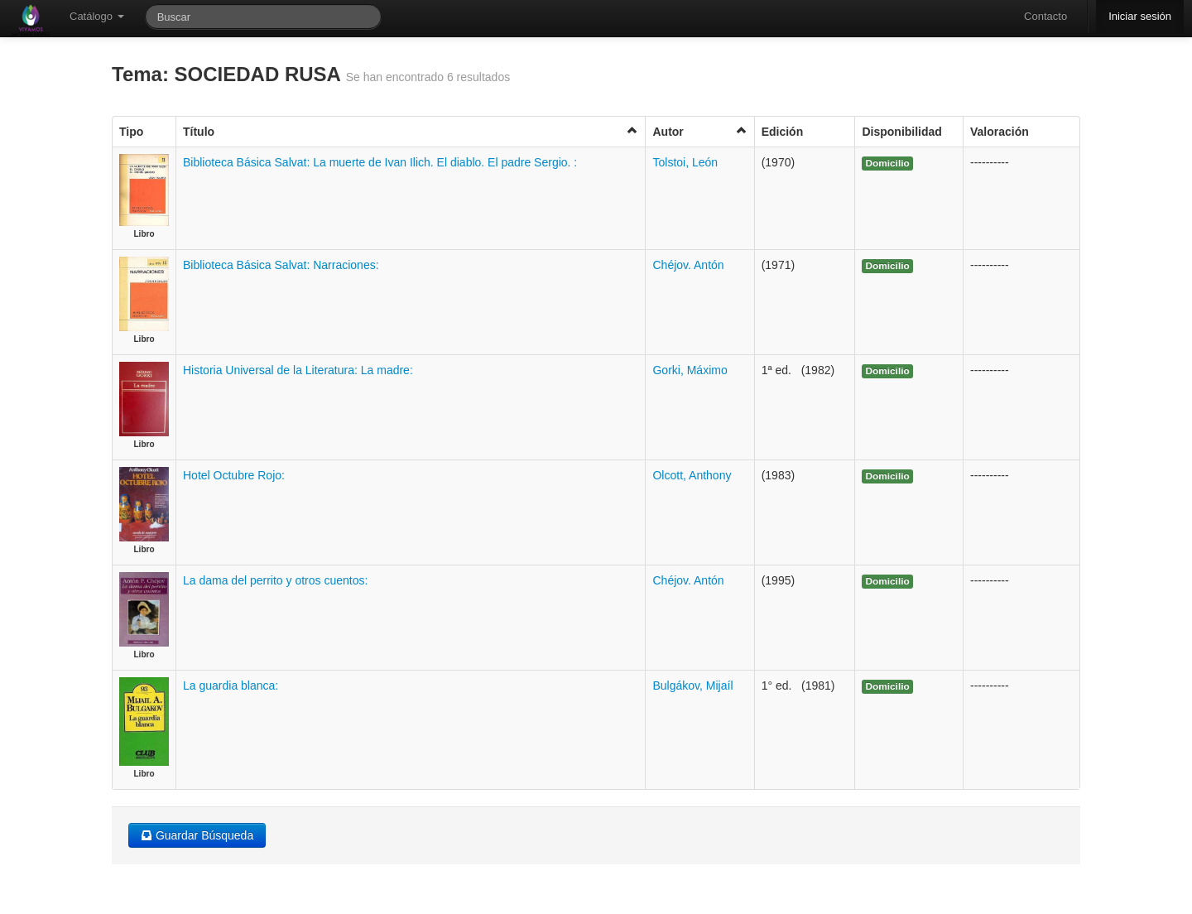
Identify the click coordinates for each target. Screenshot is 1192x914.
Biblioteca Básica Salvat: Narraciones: (281, 265)
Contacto (1045, 16)
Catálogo (97, 16)
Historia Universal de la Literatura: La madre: (298, 370)
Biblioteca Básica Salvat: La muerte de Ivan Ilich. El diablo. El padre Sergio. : (380, 162)
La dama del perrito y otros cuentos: (275, 580)
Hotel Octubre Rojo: (234, 475)
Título (410, 131)
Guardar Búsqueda (197, 835)
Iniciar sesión (1139, 16)
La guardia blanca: (230, 685)
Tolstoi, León (685, 162)
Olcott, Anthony (691, 475)
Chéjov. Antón (687, 265)
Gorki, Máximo (689, 370)
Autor (699, 131)
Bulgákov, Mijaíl (692, 685)
